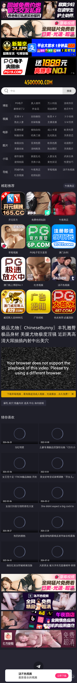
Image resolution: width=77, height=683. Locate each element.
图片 (5, 145)
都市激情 (19, 156)
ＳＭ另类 (68, 122)
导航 (5, 172)
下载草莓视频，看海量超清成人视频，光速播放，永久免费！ (40, 394)
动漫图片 (68, 143)
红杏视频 (19, 175)
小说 (5, 158)
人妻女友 (52, 156)
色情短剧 (35, 175)
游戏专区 (68, 103)
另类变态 (68, 135)
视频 (5, 119)
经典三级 (35, 135)
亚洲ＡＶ (19, 116)
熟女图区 (52, 148)
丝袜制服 (35, 122)
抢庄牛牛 (68, 108)
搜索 (69, 90)
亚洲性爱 (19, 129)
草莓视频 (52, 169)
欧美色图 (52, 143)
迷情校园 (19, 161)
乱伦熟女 (52, 135)
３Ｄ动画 (68, 116)
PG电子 (19, 103)
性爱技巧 (68, 161)
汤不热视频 (68, 169)
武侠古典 (68, 156)
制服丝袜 (19, 135)
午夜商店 (35, 169)
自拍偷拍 (35, 116)
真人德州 (35, 103)
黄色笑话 (52, 161)
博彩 (5, 105)
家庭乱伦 (35, 156)
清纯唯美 (35, 148)
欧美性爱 (68, 129)
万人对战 (52, 103)
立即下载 (61, 675)
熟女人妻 (19, 122)
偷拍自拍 (35, 129)
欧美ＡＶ (52, 116)
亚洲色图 (35, 143)
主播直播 (52, 122)
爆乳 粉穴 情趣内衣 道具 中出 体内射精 (24, 403)
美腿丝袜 (19, 148)
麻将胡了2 (19, 108)
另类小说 (35, 161)
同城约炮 (19, 169)
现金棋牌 (52, 108)
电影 (5, 132)
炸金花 (35, 108)
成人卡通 (52, 129)
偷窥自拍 (19, 143)
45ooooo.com (38, 82)
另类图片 (68, 148)
